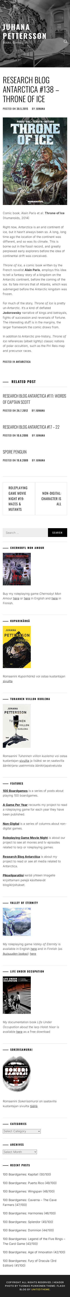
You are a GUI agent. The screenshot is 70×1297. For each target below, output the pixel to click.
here (16, 598)
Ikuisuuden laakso (15, 953)
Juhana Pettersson (25, 31)
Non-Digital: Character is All (51, 498)
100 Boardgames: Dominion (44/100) (28, 1230)
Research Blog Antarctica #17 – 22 (31, 427)
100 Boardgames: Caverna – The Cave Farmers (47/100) (30, 1202)
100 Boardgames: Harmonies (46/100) (29, 1213)
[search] (65, 41)
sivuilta (8, 681)
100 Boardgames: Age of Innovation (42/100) (34, 1252)
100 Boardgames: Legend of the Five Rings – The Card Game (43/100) (34, 1241)
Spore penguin (15, 452)
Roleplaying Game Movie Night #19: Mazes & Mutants (18, 498)
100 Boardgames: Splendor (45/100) (28, 1222)
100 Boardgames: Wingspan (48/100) (29, 1191)
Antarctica (23, 362)
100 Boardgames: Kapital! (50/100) (27, 1174)
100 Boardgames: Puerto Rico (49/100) (30, 1183)
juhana (40, 109)
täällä (34, 1106)
